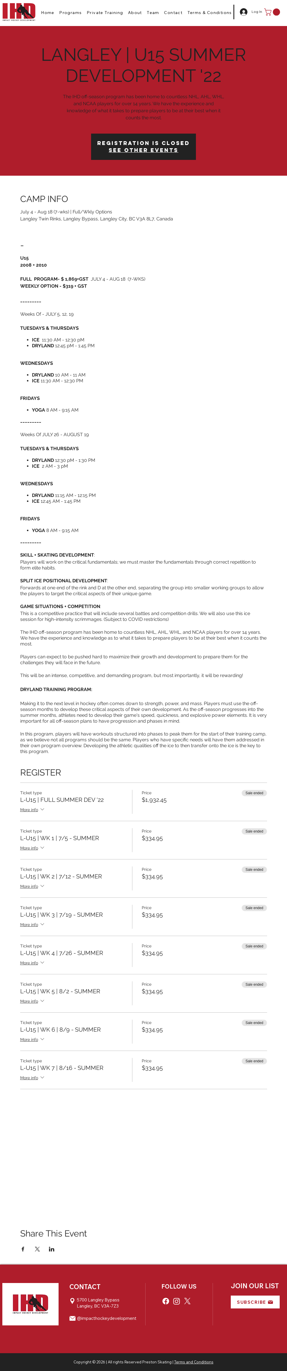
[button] (70, 12)
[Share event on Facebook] (23, 1249)
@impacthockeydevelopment (106, 1318)
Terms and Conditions (193, 1362)
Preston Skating (157, 1362)
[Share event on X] (37, 1249)
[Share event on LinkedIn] (51, 1249)
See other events (143, 150)
